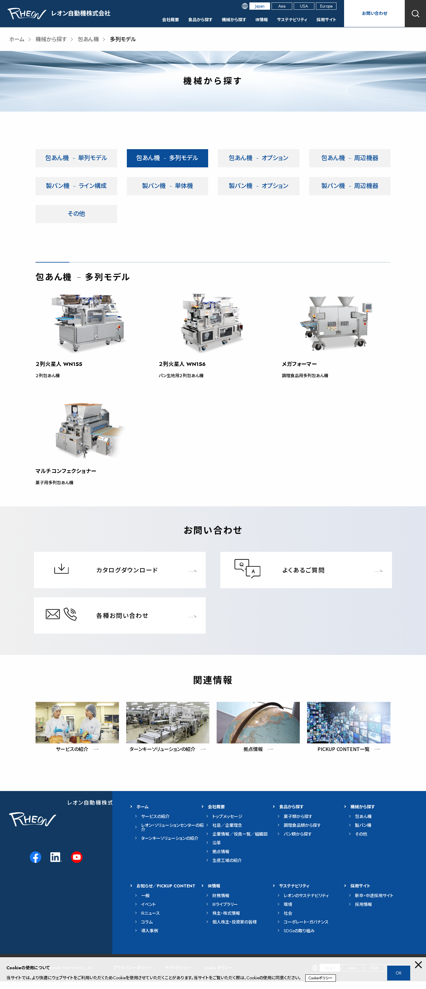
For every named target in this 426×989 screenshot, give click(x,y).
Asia (282, 6)
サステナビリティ (287, 19)
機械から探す (223, 19)
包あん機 (88, 39)
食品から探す (186, 19)
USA (304, 6)
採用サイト (325, 19)
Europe (326, 6)
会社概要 (153, 19)
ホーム (17, 39)
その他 (76, 214)
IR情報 (253, 19)
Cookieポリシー (321, 978)
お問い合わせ (374, 13)
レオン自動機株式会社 (96, 810)
